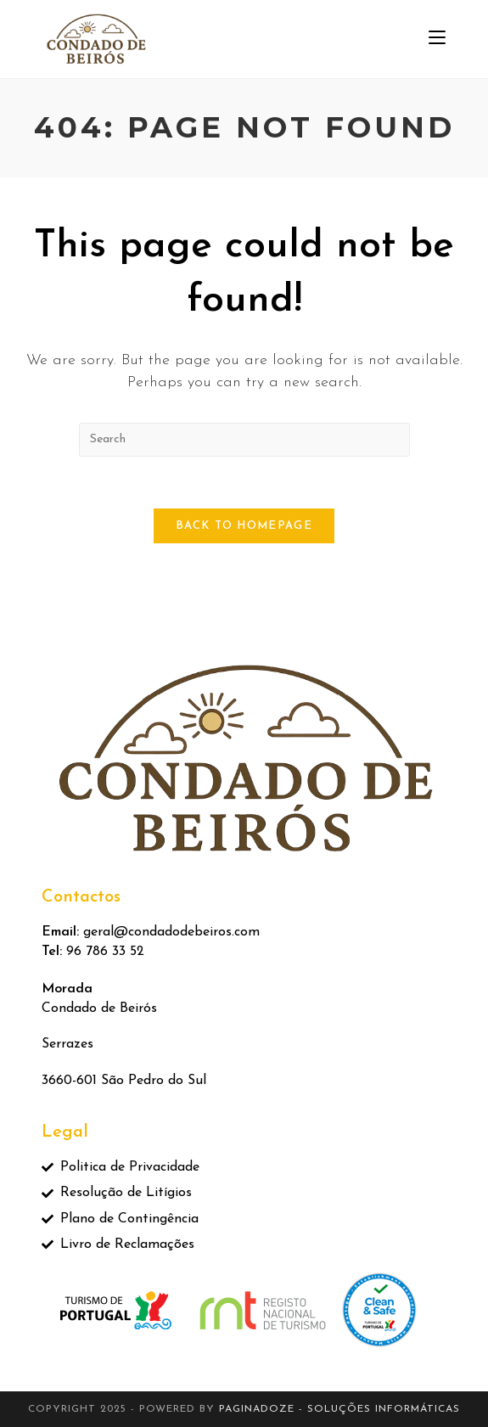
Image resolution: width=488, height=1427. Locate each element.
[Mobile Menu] (437, 38)
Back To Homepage (244, 525)
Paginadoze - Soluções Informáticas (339, 1409)
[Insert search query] (244, 440)
